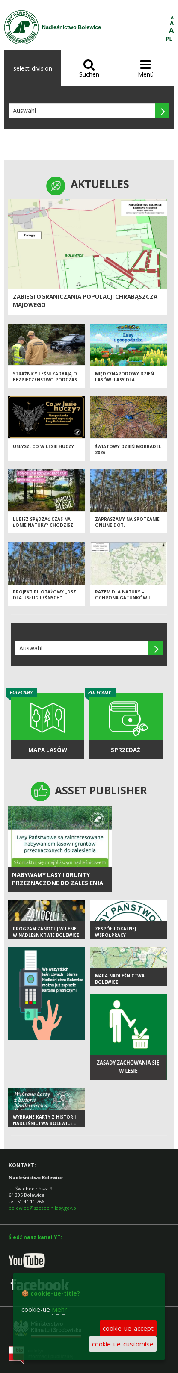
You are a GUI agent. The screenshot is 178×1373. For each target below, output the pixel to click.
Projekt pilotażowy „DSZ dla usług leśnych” (44, 595)
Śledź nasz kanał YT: (35, 1237)
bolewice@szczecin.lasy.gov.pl (43, 1208)
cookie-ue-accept (128, 1328)
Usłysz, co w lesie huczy (43, 446)
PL (169, 39)
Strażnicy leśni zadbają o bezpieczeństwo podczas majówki (45, 380)
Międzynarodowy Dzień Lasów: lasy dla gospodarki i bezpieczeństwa (124, 383)
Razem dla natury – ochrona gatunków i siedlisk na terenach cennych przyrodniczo (124, 601)
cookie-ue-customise (123, 1344)
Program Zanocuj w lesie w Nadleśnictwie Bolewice (46, 932)
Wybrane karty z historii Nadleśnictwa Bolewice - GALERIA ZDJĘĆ (44, 1123)
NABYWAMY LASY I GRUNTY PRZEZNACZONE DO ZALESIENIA (57, 879)
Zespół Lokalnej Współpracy (115, 932)
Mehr (59, 1309)
